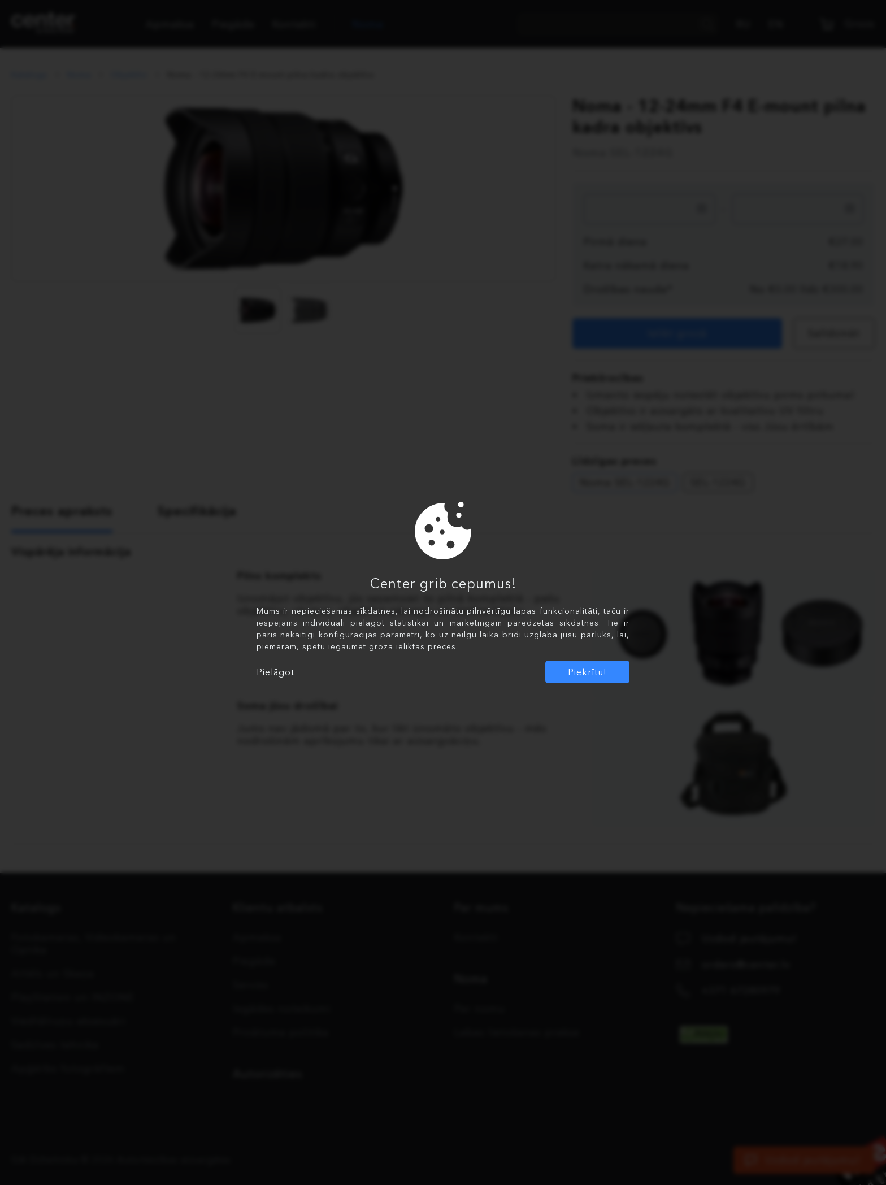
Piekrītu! (587, 672)
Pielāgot (275, 672)
